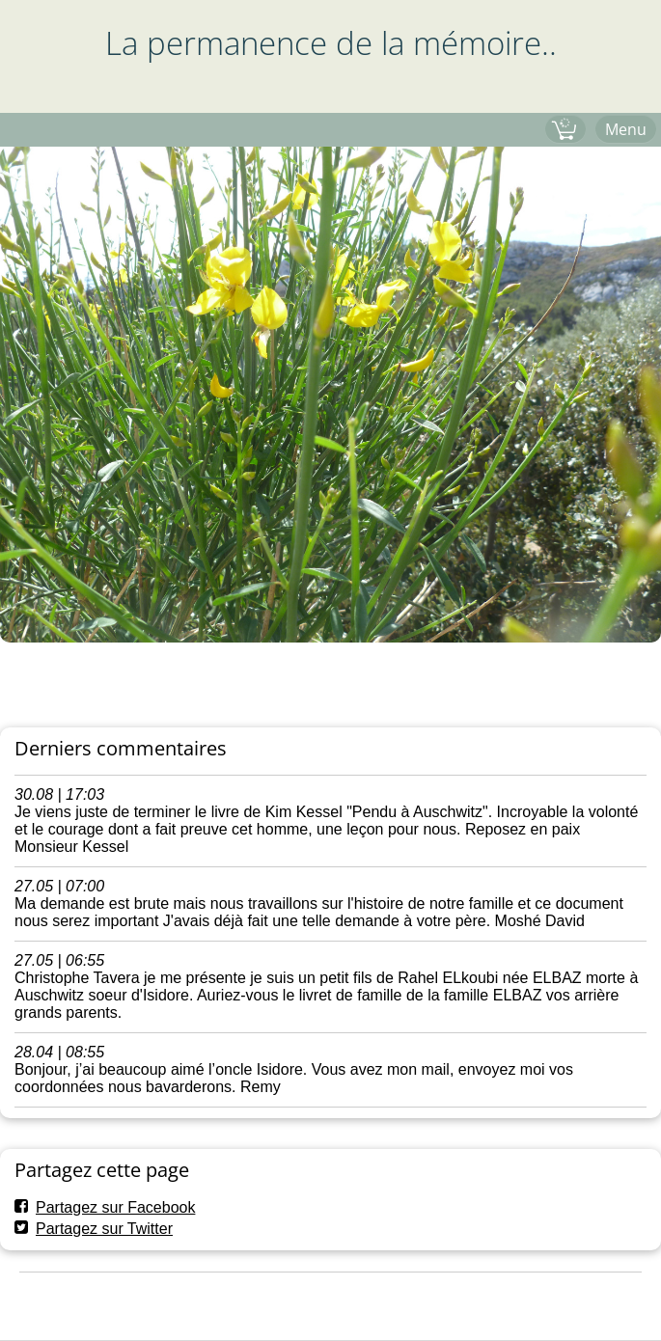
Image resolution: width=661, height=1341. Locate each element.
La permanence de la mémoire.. (331, 43)
